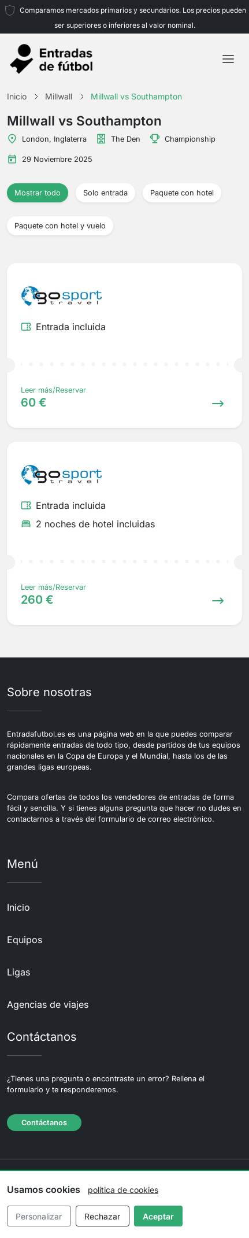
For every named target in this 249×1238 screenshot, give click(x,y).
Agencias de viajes (47, 1004)
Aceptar (158, 1216)
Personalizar (39, 1216)
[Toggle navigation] (228, 59)
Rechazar (102, 1216)
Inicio (18, 907)
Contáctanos (44, 1122)
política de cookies (123, 1190)
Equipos (24, 939)
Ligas (18, 972)
